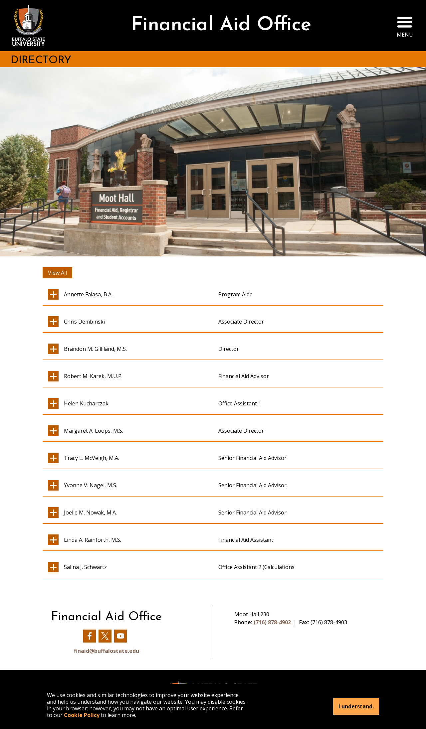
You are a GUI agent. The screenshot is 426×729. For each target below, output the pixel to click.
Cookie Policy (82, 715)
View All (57, 272)
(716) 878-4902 (272, 622)
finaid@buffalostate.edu (106, 651)
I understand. (356, 706)
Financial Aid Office (221, 25)
